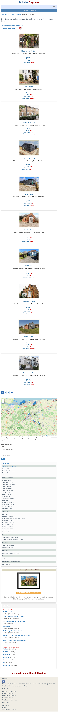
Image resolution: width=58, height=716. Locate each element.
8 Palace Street (6, 480)
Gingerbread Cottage (28, 51)
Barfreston (6, 665)
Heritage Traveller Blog (9, 691)
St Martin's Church (7, 526)
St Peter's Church (7, 532)
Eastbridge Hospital (7, 516)
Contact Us (5, 705)
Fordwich (6, 649)
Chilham (5, 652)
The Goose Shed (29, 158)
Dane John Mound (7, 490)
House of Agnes (6, 494)
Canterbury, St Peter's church (12, 631)
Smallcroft (28, 265)
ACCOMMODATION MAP (11, 28)
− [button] (3, 402)
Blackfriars (5, 514)
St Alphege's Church (8, 520)
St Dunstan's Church (8, 522)
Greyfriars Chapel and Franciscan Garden (16, 635)
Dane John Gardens (8, 545)
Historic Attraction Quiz (9, 695)
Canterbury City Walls (8, 484)
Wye (4, 662)
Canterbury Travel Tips (8, 559)
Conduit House (6, 486)
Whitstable (6, 654)
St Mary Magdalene (7, 528)
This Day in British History (10, 700)
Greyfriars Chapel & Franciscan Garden (13, 518)
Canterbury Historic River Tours (11, 14)
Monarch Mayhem (7, 698)
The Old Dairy (29, 194)
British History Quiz (8, 693)
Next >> (13, 392)
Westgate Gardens (7, 547)
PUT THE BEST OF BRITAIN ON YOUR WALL (28, 592)
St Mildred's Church (7, 530)
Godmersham (7, 660)
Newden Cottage (29, 301)
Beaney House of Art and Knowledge (12, 539)
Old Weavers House (8, 498)
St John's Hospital (7, 506)
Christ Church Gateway (9, 471)
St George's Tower (7, 524)
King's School (6, 496)
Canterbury (5, 463)
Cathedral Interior (7, 473)
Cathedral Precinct (7, 469)
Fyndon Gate (6, 492)
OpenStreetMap (49, 435)
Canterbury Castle (7, 482)
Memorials (6, 475)
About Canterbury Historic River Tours (12, 25)
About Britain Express (9, 709)
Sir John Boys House (8, 502)
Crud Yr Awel (28, 87)
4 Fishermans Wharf (28, 373)
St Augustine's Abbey (8, 504)
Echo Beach (28, 336)
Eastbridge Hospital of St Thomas (14, 621)
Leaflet (43, 435)
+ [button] (3, 400)
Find (2, 447)
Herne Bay (6, 657)
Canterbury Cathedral (9, 466)
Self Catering (6, 564)
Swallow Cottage (29, 122)
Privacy (4, 707)
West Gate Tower (7, 508)
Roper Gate (5, 500)
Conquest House (7, 488)
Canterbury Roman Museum (10, 537)
